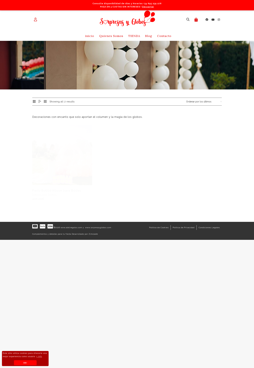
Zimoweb (93, 234)
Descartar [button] (148, 7)
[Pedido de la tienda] (204, 101)
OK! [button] (25, 363)
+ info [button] (39, 356)
